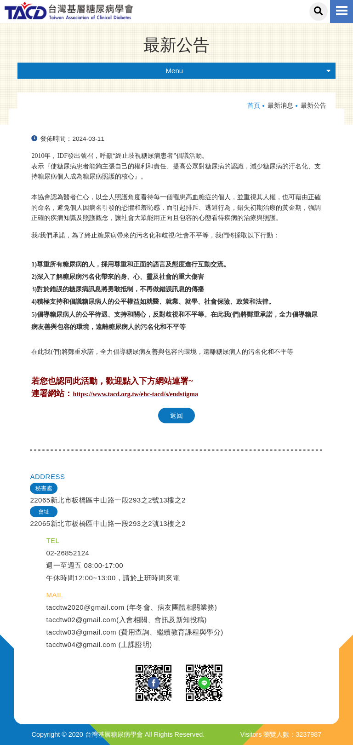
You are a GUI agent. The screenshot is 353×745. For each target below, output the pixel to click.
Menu (248, 71)
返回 (176, 415)
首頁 (253, 105)
